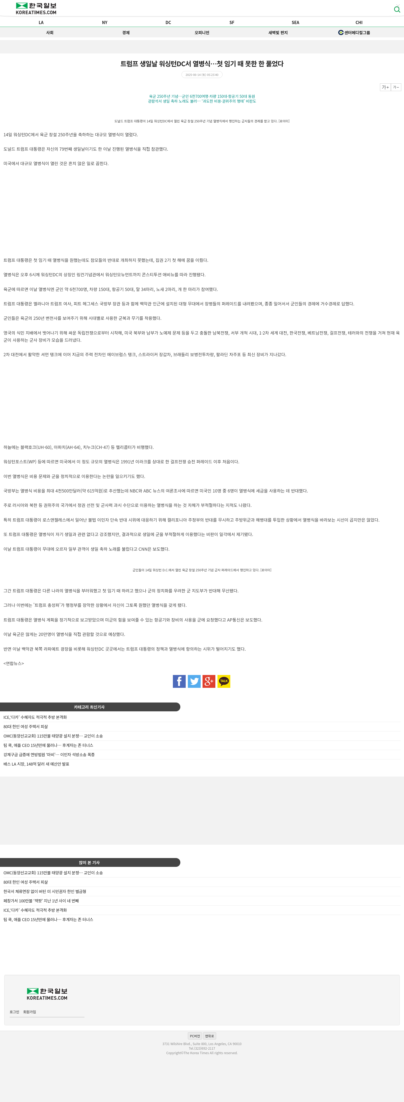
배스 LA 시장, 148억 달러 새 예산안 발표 (36, 764)
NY (104, 22)
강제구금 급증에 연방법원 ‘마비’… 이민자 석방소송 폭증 (49, 754)
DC (168, 22)
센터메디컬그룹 (354, 32)
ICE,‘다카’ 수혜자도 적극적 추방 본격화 (35, 717)
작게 (396, 87)
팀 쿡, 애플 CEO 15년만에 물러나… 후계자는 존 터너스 (48, 745)
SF (232, 22)
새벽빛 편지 (278, 32)
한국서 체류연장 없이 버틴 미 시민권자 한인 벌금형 (44, 891)
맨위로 (209, 1036)
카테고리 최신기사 (89, 707)
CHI (359, 22)
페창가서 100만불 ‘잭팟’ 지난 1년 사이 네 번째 (41, 900)
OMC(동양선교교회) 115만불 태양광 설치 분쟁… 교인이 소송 (53, 736)
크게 (385, 87)
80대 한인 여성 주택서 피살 (25, 726)
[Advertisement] (202, 810)
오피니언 (202, 32)
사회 (50, 32)
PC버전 (195, 1036)
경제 (126, 32)
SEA (295, 22)
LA (41, 22)
